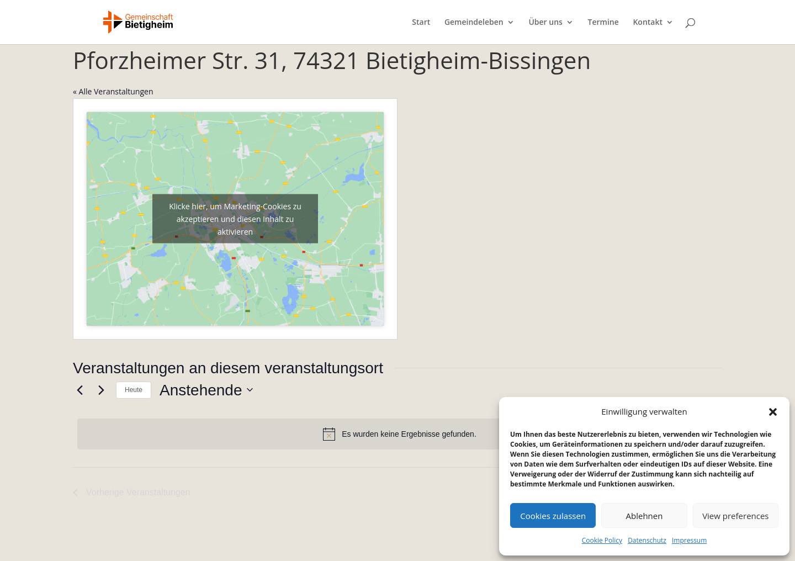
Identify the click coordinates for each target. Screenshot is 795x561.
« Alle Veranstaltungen (113, 91)
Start (421, 22)
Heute (133, 390)
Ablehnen (644, 515)
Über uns (545, 22)
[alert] (399, 434)
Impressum (689, 540)
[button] (772, 411)
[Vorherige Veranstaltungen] (79, 389)
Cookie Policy (602, 540)
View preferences (735, 515)
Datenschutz (647, 540)
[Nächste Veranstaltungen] (101, 389)
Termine (603, 22)
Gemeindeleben (474, 22)
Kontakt (647, 22)
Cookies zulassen (553, 515)
